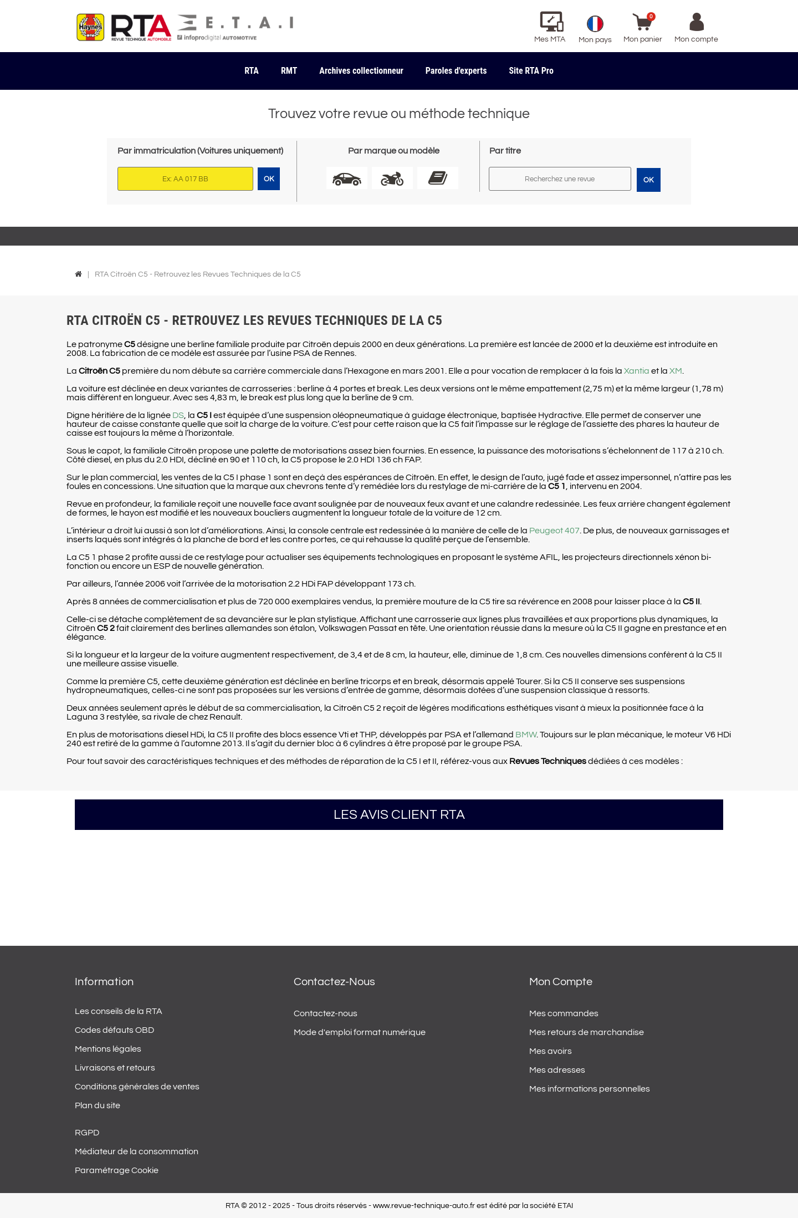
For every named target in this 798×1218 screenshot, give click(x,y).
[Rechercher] (560, 179)
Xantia (636, 370)
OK (648, 180)
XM (675, 370)
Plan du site (97, 1105)
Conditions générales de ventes (137, 1086)
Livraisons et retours (115, 1067)
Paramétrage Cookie (116, 1170)
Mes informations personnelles (589, 1088)
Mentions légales (108, 1048)
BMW (525, 734)
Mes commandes (563, 1013)
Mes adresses (557, 1070)
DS (178, 415)
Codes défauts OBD (114, 1030)
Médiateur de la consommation (136, 1151)
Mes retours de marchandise (586, 1032)
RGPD (87, 1132)
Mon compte (560, 981)
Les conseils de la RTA (118, 1011)
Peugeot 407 (554, 530)
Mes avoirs (550, 1051)
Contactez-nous (325, 1013)
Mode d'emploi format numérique (360, 1032)
